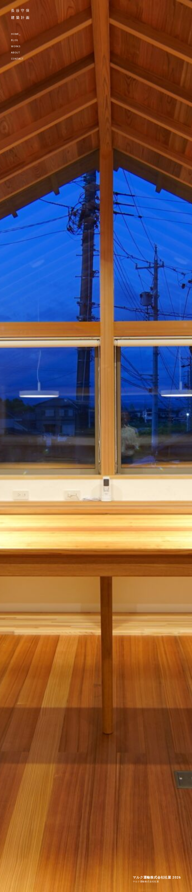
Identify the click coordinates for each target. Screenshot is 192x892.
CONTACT (17, 58)
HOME (15, 34)
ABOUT (15, 52)
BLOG (14, 40)
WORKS (16, 46)
